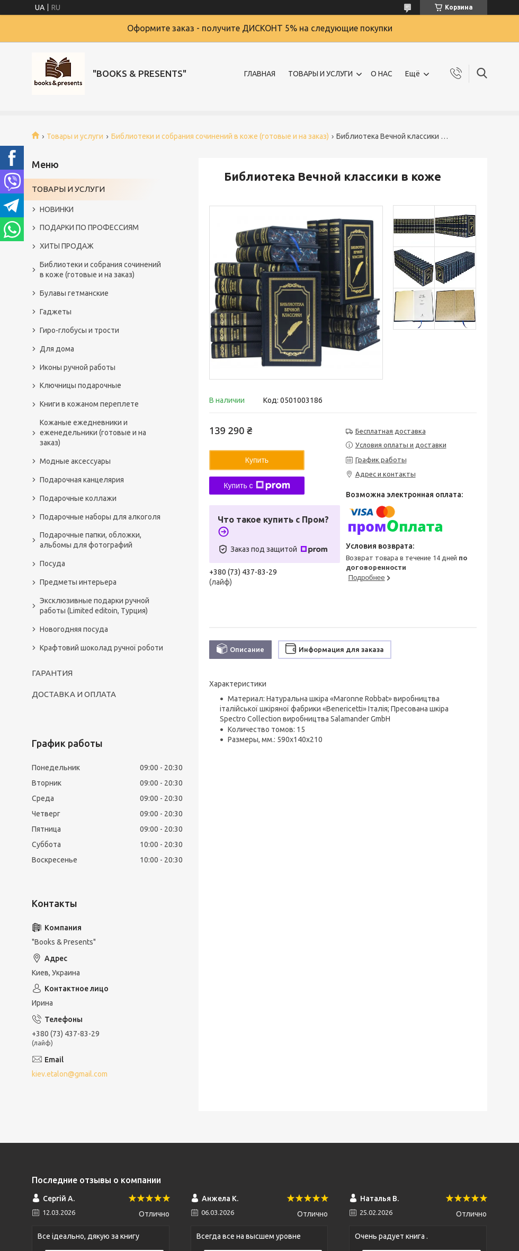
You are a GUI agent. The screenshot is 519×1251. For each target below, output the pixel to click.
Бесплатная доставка (390, 431)
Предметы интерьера (78, 582)
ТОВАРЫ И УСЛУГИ (320, 73)
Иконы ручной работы (77, 367)
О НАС (381, 73)
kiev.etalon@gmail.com (70, 1074)
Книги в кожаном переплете (89, 404)
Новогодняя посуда (74, 629)
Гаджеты (55, 311)
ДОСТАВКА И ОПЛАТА (74, 694)
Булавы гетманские (74, 293)
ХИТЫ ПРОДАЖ (67, 246)
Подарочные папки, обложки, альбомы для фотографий (90, 540)
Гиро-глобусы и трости (79, 330)
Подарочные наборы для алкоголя (100, 517)
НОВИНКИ (57, 209)
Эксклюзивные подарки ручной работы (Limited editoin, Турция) (94, 605)
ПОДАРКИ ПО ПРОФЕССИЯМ (89, 227)
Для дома (57, 349)
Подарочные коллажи (78, 498)
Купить (257, 460)
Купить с (256, 485)
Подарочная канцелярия (82, 479)
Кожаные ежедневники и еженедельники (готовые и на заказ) (93, 432)
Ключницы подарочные (80, 385)
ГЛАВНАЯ (259, 73)
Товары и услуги (75, 136)
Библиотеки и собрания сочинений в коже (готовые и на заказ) (220, 136)
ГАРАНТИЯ (52, 672)
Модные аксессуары (75, 461)
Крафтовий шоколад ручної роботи (101, 648)
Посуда (52, 563)
